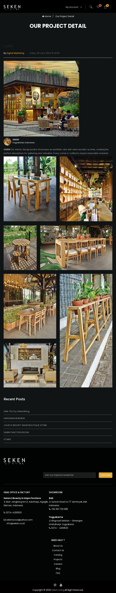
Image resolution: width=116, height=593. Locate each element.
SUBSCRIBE (105, 475)
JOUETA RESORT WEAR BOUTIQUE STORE (25, 425)
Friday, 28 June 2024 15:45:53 (45, 53)
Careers (58, 563)
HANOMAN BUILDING (14, 418)
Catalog (58, 554)
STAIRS (7, 439)
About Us (58, 545)
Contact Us (58, 550)
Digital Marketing (15, 53)
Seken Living (58, 589)
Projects (58, 559)
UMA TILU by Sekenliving (16, 411)
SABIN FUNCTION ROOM (16, 432)
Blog (58, 568)
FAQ (58, 573)
